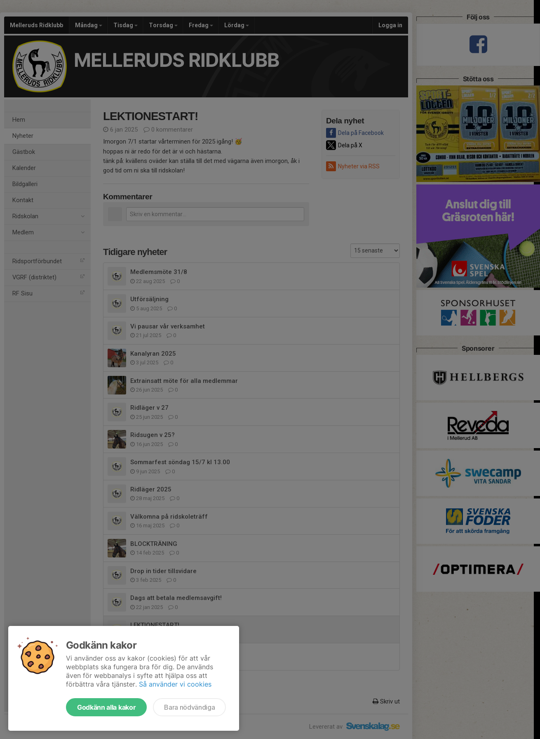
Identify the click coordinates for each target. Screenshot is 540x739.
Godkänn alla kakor (106, 707)
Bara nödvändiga (189, 707)
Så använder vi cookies (175, 684)
